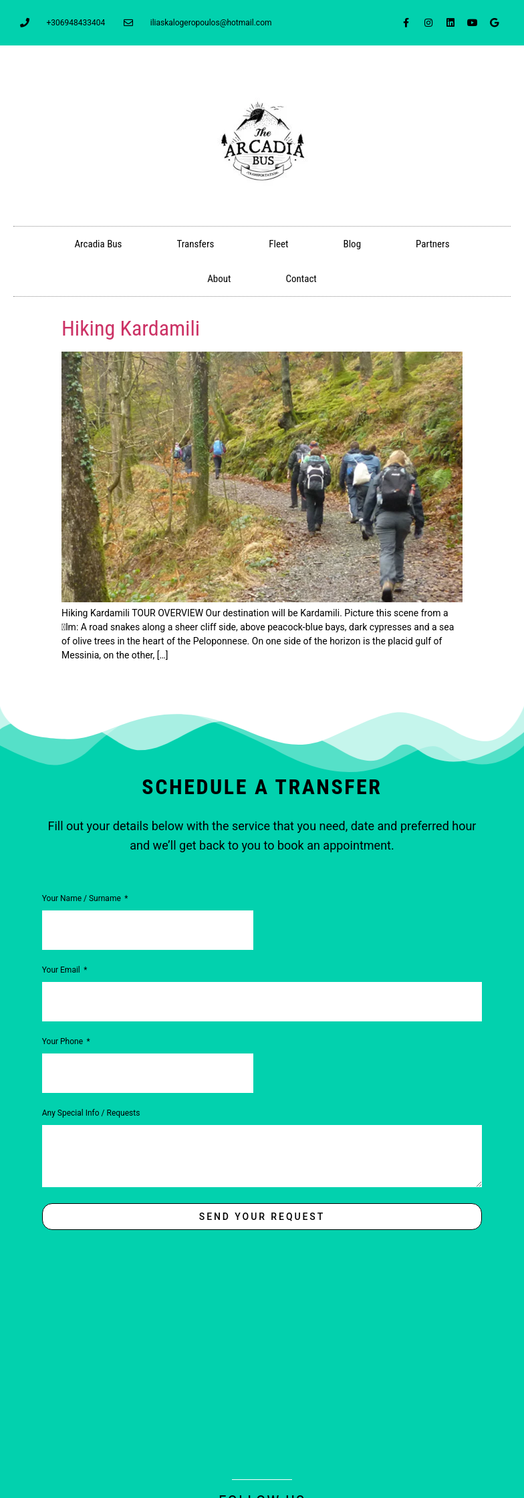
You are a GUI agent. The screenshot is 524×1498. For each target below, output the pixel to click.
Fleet (278, 244)
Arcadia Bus (98, 244)
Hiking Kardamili (130, 328)
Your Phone (63, 1041)
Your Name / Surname (82, 898)
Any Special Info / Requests (91, 1113)
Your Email (62, 970)
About (219, 279)
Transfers (195, 244)
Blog (352, 244)
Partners (433, 244)
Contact (300, 279)
